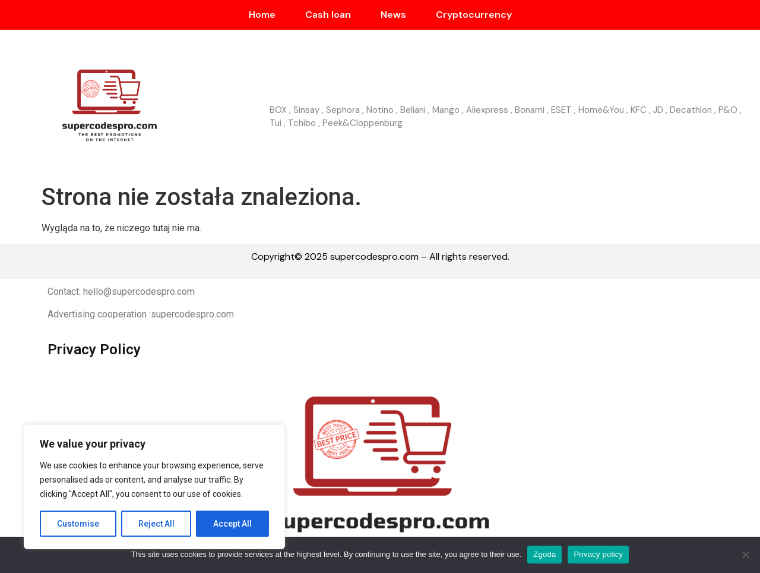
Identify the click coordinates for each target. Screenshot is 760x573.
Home (262, 14)
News (393, 14)
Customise (78, 523)
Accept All (232, 523)
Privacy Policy (94, 349)
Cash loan (328, 14)
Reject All (156, 523)
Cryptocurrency (474, 14)
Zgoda (544, 554)
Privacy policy (598, 554)
